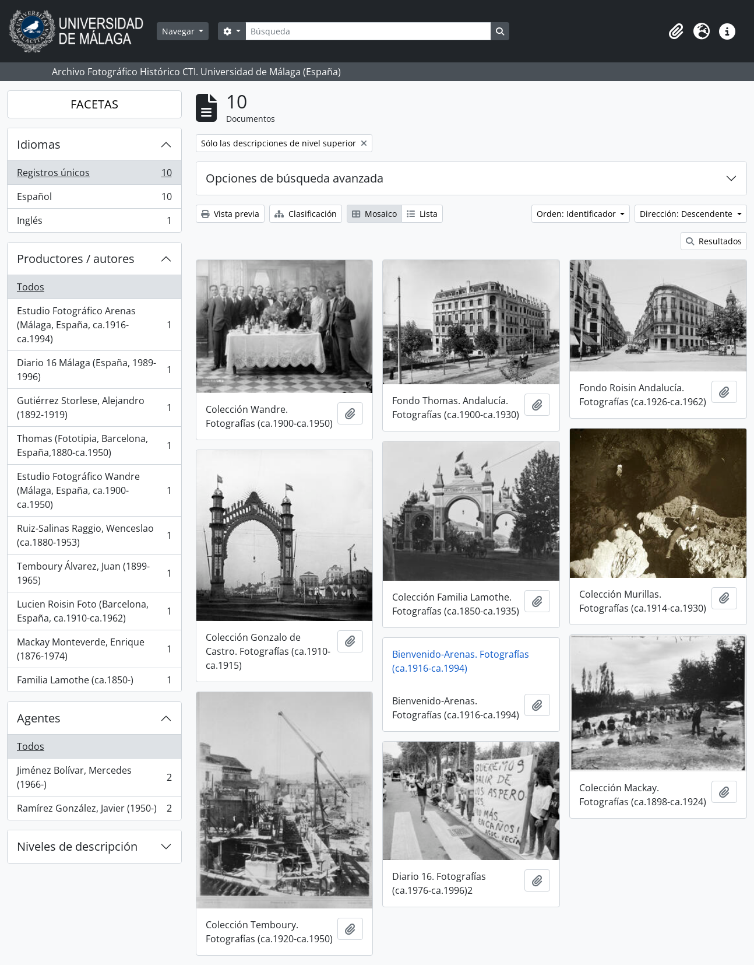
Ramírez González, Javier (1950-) (94, 810)
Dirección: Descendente (687, 213)
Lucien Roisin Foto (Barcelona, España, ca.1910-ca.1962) (94, 611)
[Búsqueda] (368, 31)
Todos (30, 286)
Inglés (94, 222)
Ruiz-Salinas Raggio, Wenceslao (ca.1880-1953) (94, 535)
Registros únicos (94, 175)
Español (94, 199)
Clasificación (305, 213)
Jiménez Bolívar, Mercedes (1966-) (94, 777)
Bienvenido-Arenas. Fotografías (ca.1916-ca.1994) (460, 661)
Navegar (179, 31)
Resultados (714, 241)
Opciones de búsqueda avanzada (294, 178)
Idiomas (39, 144)
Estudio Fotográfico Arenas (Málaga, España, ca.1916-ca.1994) (94, 324)
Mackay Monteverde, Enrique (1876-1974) (94, 649)
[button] (676, 31)
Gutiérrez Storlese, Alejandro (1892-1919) (94, 407)
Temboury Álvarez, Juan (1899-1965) (94, 573)
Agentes (39, 718)
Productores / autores (76, 258)
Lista (422, 213)
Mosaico (374, 213)
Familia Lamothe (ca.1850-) (94, 682)
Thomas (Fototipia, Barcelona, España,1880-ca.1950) (94, 445)
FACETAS (94, 104)
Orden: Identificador (577, 213)
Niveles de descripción (77, 846)
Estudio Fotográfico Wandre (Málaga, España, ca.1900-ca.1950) (94, 490)
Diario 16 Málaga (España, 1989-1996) (94, 369)
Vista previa (230, 213)
